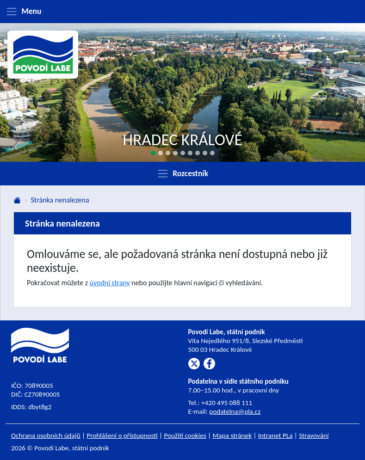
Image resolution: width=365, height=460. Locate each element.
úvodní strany (110, 282)
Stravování (313, 435)
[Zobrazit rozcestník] (182, 173)
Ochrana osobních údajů (45, 435)
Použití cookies (185, 435)
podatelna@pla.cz (234, 411)
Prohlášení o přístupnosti (122, 435)
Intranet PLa (275, 435)
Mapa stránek (232, 435)
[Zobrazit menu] (182, 11)
